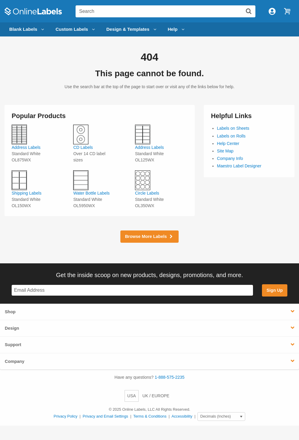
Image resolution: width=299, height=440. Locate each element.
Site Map (225, 151)
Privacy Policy (66, 416)
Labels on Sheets (233, 128)
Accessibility (181, 416)
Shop (10, 311)
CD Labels (83, 147)
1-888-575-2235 (170, 377)
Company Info (230, 158)
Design (12, 328)
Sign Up (274, 290)
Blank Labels (27, 29)
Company (14, 361)
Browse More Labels (149, 236)
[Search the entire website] (165, 11)
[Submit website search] (248, 11)
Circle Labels (147, 193)
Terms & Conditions (149, 416)
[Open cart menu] (287, 11)
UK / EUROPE (155, 395)
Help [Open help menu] (177, 29)
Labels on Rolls (231, 136)
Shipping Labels (27, 193)
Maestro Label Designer (239, 166)
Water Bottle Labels (91, 193)
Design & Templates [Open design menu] (132, 29)
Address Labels (26, 147)
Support (13, 344)
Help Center (228, 143)
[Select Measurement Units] (221, 416)
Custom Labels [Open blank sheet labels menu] (76, 29)
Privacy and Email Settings (105, 416)
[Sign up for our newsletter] (132, 290)
